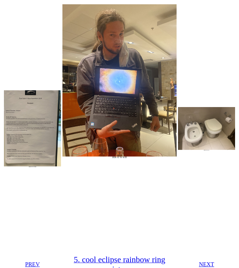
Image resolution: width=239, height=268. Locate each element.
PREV (32, 264)
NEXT (206, 264)
